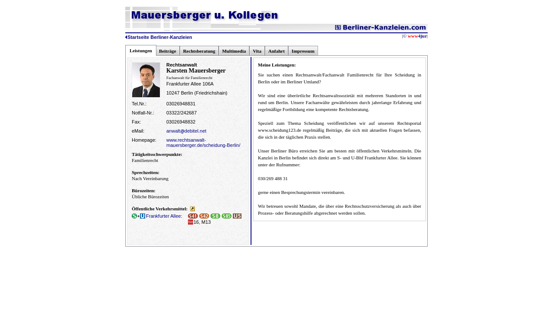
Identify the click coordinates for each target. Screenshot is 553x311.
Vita (257, 51)
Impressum (303, 51)
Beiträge (167, 51)
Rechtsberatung (199, 51)
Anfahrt (276, 51)
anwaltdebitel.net (186, 130)
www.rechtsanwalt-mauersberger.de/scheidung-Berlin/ (203, 142)
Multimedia (234, 51)
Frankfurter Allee (156, 216)
